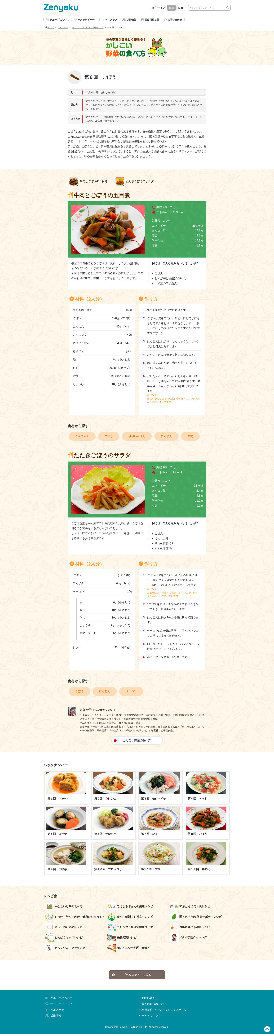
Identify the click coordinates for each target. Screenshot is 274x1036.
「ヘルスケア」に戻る (131, 976)
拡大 (180, 7)
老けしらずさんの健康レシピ (130, 907)
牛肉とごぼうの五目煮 (88, 182)
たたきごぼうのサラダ (134, 182)
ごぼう (109, 436)
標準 (171, 7)
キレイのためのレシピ (63, 928)
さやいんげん (137, 436)
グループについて (58, 999)
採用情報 (52, 1017)
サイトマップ (148, 1017)
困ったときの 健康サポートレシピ (196, 917)
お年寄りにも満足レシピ (190, 928)
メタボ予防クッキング (188, 938)
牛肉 (190, 436)
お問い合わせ (148, 999)
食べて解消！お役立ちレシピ (130, 917)
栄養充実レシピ (121, 938)
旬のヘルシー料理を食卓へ (128, 948)
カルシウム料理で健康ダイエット (132, 928)
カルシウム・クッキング (65, 948)
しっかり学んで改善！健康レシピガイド (75, 917)
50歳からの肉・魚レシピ (190, 907)
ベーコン (131, 692)
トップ (49, 28)
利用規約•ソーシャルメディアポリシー (164, 1011)
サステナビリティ (58, 1005)
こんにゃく (82, 436)
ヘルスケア (63, 28)
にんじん (166, 436)
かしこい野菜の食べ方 (132, 741)
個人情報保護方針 (151, 1005)
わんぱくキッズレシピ (63, 938)
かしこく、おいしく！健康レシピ (87, 28)
